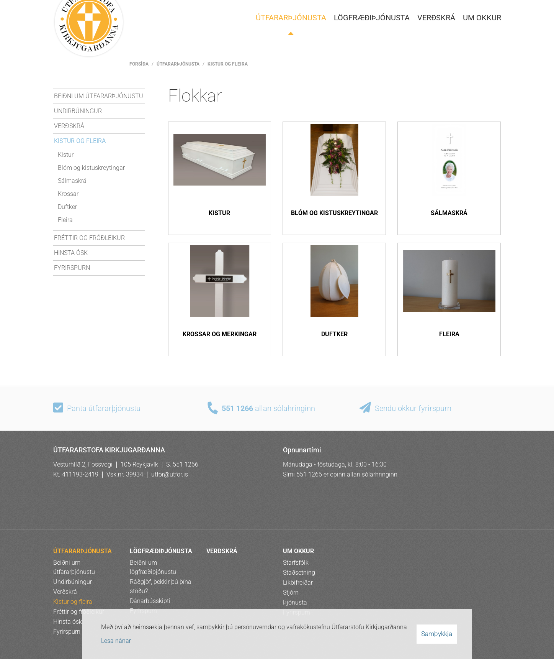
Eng (439, 9)
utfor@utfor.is (169, 474)
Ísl (421, 9)
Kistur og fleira (228, 64)
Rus (476, 9)
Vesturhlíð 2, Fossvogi (83, 464)
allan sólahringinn (268, 408)
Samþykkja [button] (436, 634)
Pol (458, 9)
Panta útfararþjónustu (104, 408)
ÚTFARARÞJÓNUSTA (178, 64)
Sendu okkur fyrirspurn (413, 408)
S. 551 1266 (182, 464)
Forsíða (139, 64)
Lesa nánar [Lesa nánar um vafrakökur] (116, 640)
